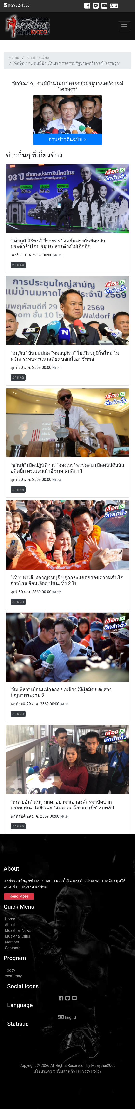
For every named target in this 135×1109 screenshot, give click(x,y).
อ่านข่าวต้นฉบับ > (67, 139)
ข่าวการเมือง (38, 57)
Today (10, 970)
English (67, 1017)
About (10, 924)
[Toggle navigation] (124, 26)
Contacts (12, 948)
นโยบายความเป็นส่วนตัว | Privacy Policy (67, 1071)
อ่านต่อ (18, 265)
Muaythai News (18, 930)
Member (12, 942)
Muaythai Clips (17, 936)
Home (14, 57)
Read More (19, 896)
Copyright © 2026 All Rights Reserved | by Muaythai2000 (67, 1065)
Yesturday (13, 976)
